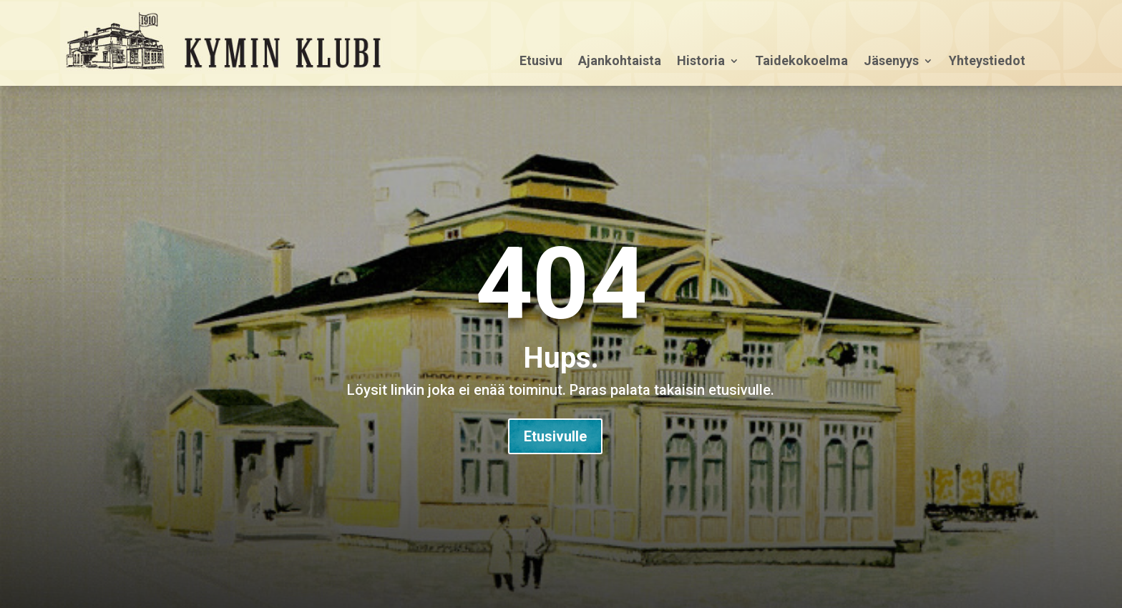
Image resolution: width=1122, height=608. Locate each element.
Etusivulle (555, 436)
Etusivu (540, 62)
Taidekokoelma (801, 62)
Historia (701, 62)
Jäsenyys (891, 62)
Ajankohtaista (619, 62)
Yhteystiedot (987, 62)
